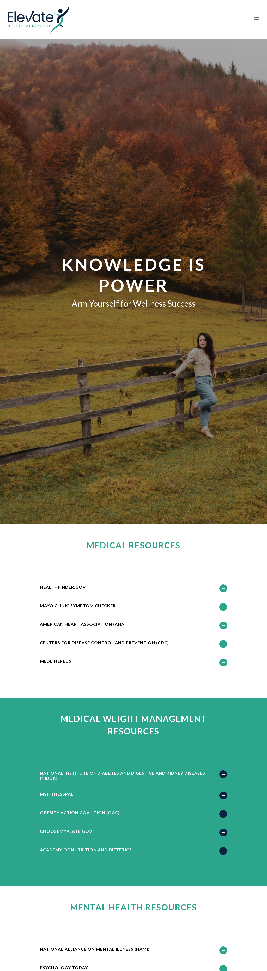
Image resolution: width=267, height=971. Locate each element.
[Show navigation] (255, 19)
